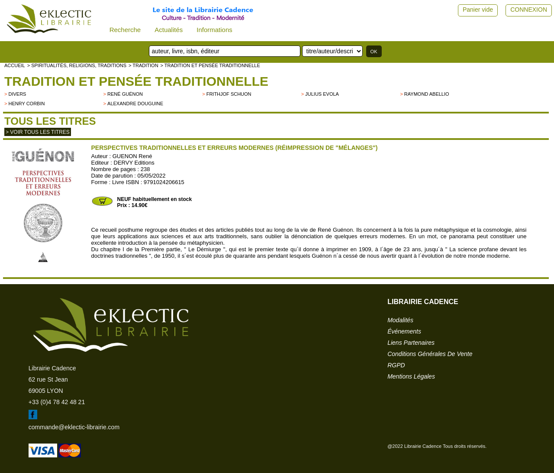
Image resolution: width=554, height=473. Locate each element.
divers (17, 94)
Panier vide (478, 9)
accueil (14, 65)
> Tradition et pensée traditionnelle (210, 65)
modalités (400, 320)
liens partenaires (411, 342)
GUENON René (132, 156)
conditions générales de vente (429, 353)
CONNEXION (528, 9)
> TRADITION (143, 65)
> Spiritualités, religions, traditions (76, 65)
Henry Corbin (26, 103)
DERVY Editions (134, 162)
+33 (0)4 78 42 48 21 (57, 401)
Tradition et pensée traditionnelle (136, 81)
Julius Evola (322, 94)
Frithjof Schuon (228, 94)
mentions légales (411, 376)
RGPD (396, 365)
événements (404, 331)
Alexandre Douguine (135, 103)
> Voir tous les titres (38, 132)
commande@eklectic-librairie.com (74, 427)
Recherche (125, 29)
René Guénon (125, 94)
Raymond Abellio (426, 94)
